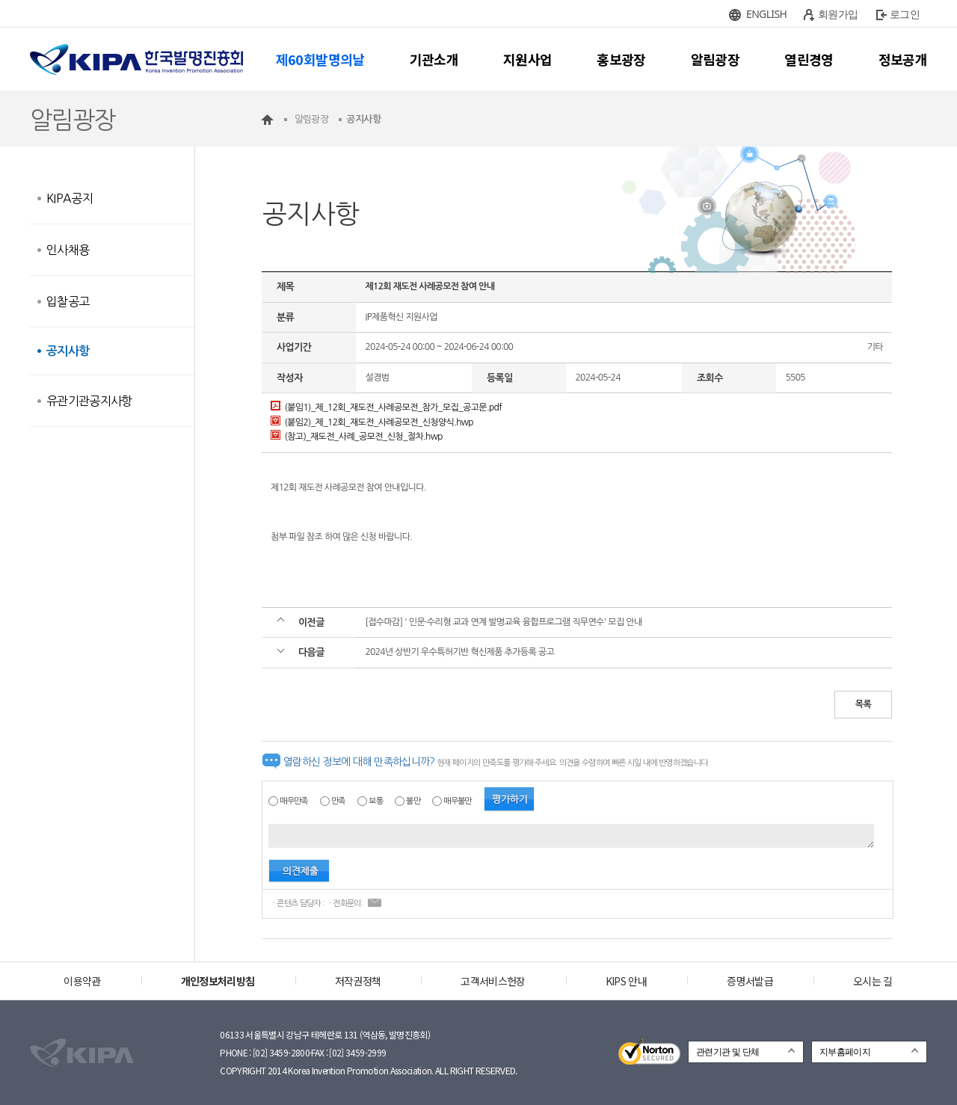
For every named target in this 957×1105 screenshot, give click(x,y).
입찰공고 (67, 301)
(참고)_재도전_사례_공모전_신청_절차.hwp (357, 436)
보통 (376, 801)
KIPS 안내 (626, 980)
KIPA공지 (69, 198)
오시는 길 (873, 981)
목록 (863, 704)
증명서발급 (750, 980)
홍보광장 (621, 59)
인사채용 (67, 250)
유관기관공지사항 (89, 401)
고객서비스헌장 (493, 981)
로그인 (905, 14)
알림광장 (715, 59)
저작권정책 (358, 981)
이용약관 (82, 981)
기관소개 (434, 59)
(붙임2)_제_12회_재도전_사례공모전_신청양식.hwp (372, 422)
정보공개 (902, 59)
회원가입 (838, 14)
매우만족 (293, 801)
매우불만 (457, 801)
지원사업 (527, 59)
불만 (413, 801)
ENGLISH (766, 14)
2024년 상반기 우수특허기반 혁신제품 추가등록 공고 (459, 651)
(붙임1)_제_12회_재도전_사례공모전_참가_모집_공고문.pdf (386, 407)
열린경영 (808, 59)
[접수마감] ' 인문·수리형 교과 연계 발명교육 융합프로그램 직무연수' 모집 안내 (503, 622)
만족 (338, 801)
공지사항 (67, 351)
